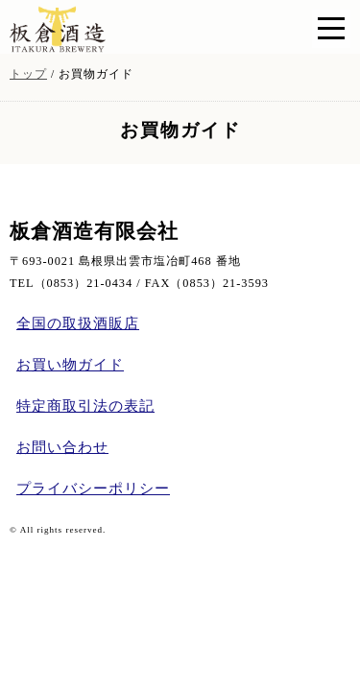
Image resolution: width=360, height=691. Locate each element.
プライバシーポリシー (93, 488)
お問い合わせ (62, 447)
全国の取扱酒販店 (77, 323)
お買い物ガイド (70, 364)
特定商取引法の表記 (85, 406)
